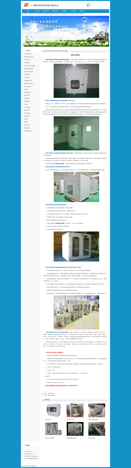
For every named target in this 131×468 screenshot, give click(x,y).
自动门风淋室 (27, 86)
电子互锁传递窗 (75, 412)
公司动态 (73, 11)
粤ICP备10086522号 (26, 466)
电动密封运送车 (28, 131)
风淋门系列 (27, 95)
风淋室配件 (50, 334)
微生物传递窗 (51, 395)
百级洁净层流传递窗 (96, 412)
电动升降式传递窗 (53, 13)
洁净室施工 (64, 11)
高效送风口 (27, 128)
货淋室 (71, 332)
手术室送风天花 (28, 53)
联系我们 (82, 11)
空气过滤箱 (27, 59)
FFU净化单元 (27, 107)
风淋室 (30, 13)
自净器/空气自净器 (28, 56)
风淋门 (33, 13)
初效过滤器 (76, 332)
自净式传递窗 (69, 13)
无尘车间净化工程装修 (29, 65)
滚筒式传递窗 (96, 430)
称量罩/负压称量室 (28, 68)
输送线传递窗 (46, 13)
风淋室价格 (46, 11)
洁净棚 (40, 13)
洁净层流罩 (27, 74)
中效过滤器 (83, 332)
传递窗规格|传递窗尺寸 (75, 430)
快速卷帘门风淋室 (28, 83)
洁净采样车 (27, 77)
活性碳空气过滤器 (28, 71)
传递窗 (37, 13)
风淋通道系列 (27, 92)
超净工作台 (50, 393)
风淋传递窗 (76, 13)
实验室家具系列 (28, 80)
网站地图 (33, 466)
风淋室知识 (55, 11)
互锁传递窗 (81, 13)
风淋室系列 (27, 62)
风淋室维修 (27, 101)
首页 (27, 11)
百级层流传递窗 (62, 13)
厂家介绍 (36, 11)
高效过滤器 (89, 332)
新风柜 (95, 334)
